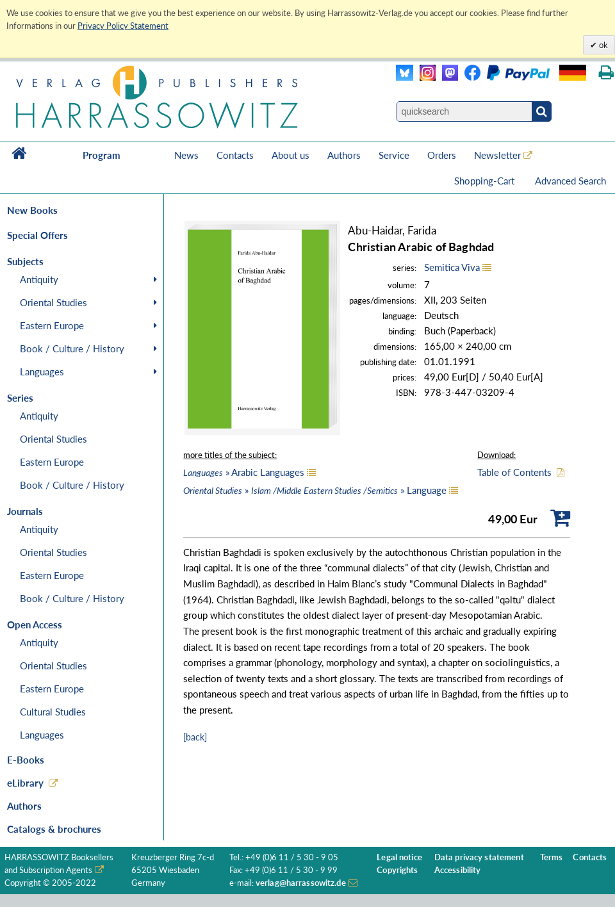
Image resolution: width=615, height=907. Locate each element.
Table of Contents (514, 472)
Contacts (235, 155)
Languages (42, 371)
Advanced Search (570, 180)
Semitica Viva (452, 267)
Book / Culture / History (72, 348)
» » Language (315, 490)
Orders (441, 155)
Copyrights (397, 870)
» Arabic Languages (243, 472)
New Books (32, 210)
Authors (344, 155)
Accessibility (457, 870)
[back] (195, 736)
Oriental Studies (53, 302)
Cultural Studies (53, 711)
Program (101, 155)
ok (602, 45)
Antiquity (39, 279)
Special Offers (37, 235)
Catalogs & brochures (54, 829)
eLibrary (25, 783)
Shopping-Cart (485, 180)
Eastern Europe (52, 325)
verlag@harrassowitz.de (301, 883)
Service (394, 155)
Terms (551, 857)
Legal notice (399, 857)
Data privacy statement (479, 857)
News (186, 155)
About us (290, 155)
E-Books (25, 759)
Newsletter (497, 155)
